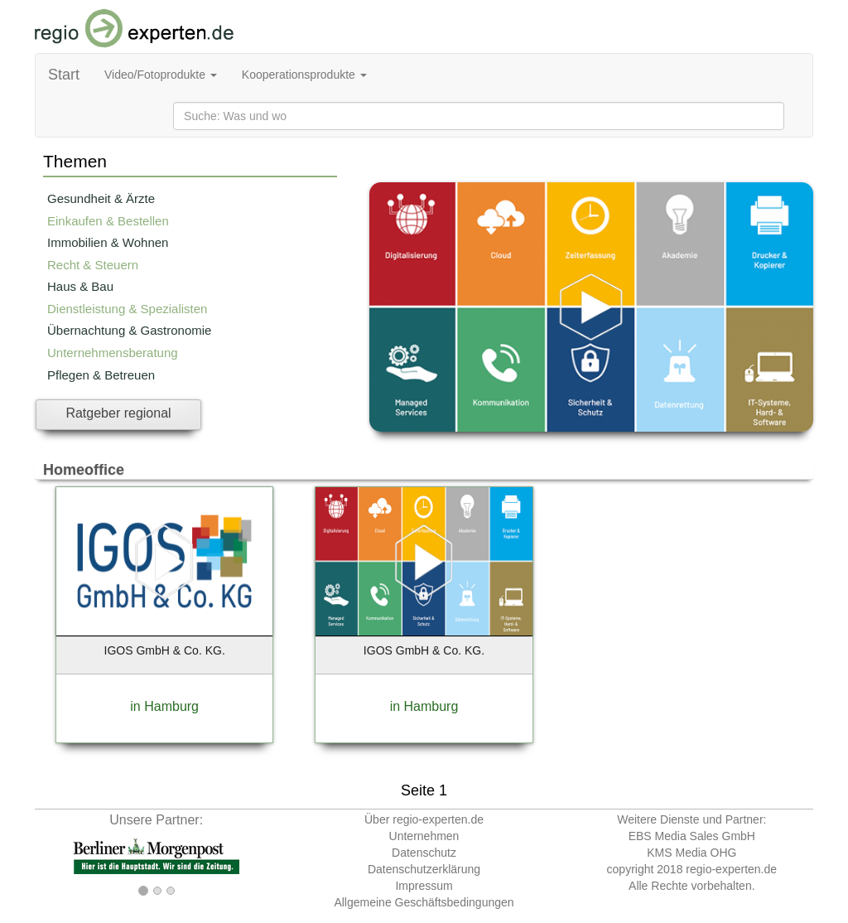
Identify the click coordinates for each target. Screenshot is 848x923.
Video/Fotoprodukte (160, 74)
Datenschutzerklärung (424, 869)
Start (64, 74)
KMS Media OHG (691, 852)
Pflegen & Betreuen (101, 375)
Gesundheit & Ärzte (101, 198)
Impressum (423, 885)
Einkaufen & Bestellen (108, 221)
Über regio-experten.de (424, 819)
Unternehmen (424, 836)
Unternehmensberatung (112, 353)
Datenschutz (424, 852)
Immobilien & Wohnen (107, 242)
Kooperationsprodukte (304, 74)
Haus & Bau (80, 286)
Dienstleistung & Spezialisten (127, 309)
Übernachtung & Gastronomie (129, 330)
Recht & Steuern (92, 265)
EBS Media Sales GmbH (692, 836)
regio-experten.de (731, 869)
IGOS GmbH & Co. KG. (164, 650)
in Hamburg (164, 706)
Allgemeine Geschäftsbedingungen (423, 902)
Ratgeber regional (118, 413)
